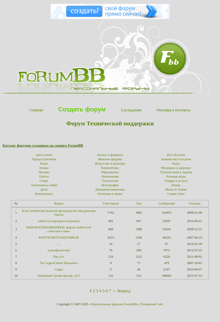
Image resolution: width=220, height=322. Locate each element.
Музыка (43, 172)
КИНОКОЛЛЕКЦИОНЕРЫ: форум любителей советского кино (58, 229)
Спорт (44, 181)
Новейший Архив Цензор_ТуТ (58, 275)
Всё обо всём (176, 155)
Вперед (123, 290)
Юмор (176, 185)
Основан (195, 203)
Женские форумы (110, 159)
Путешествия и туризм (176, 172)
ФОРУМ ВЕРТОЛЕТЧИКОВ (58, 237)
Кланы (44, 168)
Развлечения (110, 176)
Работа (44, 176)
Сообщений (167, 203)
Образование (110, 172)
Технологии (110, 181)
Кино (176, 163)
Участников (110, 203)
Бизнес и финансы (110, 155)
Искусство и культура (110, 163)
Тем (138, 203)
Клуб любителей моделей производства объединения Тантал (58, 212)
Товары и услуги (175, 181)
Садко (59, 269)
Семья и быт (176, 194)
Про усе (58, 256)
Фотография (110, 185)
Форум (58, 203)
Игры (44, 163)
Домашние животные (110, 189)
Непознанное (44, 194)
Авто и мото (44, 155)
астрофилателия (58, 250)
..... (59, 244)
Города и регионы (44, 159)
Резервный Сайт (152, 304)
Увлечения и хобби (44, 185)
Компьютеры (110, 168)
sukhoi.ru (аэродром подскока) (58, 221)
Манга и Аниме (176, 189)
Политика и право (110, 194)
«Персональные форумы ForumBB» (113, 304)
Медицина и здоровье (176, 168)
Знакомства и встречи (176, 159)
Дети (44, 189)
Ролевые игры (176, 176)
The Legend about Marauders (59, 263)
